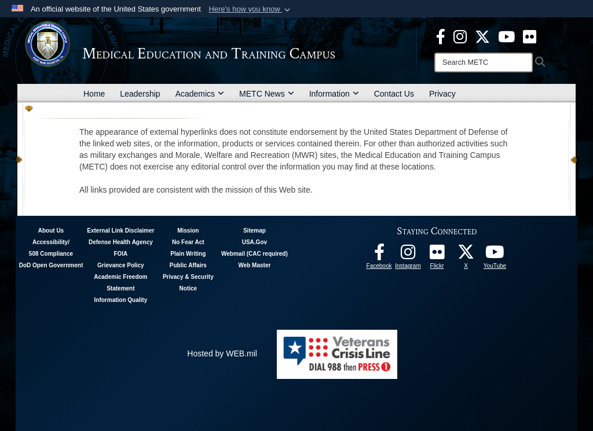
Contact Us (394, 93)
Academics (199, 93)
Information (334, 93)
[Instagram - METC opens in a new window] (460, 35)
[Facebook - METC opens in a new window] (440, 35)
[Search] (483, 62)
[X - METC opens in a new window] (482, 35)
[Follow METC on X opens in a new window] (466, 255)
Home (94, 93)
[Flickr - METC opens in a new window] (529, 35)
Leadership (140, 93)
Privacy (442, 93)
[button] (250, 9)
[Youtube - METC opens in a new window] (506, 35)
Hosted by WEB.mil (222, 353)
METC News (266, 93)
